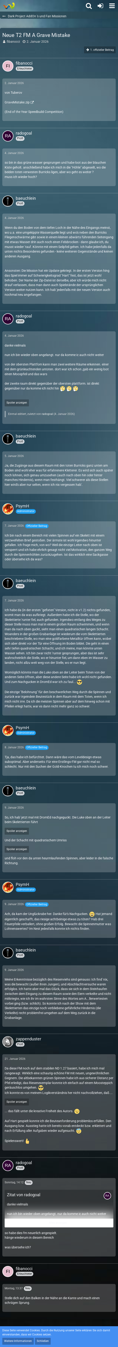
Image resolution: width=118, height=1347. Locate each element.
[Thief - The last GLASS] (8, 5)
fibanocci (13, 41)
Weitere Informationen (18, 1341)
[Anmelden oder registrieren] (100, 5)
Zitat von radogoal (23, 1194)
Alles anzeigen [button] (58, 1222)
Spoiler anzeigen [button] (16, 402)
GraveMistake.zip (17, 102)
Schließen (43, 1341)
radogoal (47, 414)
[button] (112, 5)
